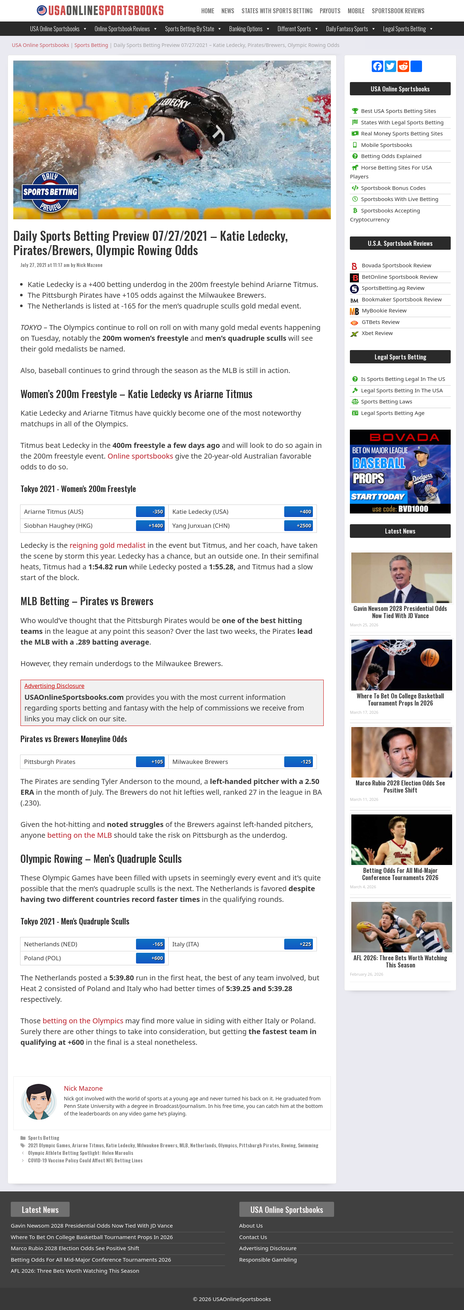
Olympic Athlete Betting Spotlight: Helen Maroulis (80, 1152)
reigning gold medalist (108, 545)
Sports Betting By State (193, 28)
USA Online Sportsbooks (59, 28)
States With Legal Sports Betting (397, 122)
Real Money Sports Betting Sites (396, 133)
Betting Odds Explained (385, 155)
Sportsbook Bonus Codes (388, 187)
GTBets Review (380, 321)
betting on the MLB (79, 835)
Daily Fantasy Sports (351, 28)
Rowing (288, 1145)
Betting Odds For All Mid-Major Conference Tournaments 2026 (400, 874)
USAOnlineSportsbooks (241, 1298)
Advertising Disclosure (268, 1248)
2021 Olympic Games (49, 1145)
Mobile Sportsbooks (381, 144)
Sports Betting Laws (381, 401)
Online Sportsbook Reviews (126, 28)
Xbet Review (377, 332)
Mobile (356, 10)
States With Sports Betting (277, 10)
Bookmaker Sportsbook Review (402, 299)
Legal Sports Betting (408, 28)
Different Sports (298, 28)
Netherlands (203, 1145)
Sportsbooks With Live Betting (394, 198)
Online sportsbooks (140, 456)
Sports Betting (43, 1137)
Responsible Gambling (268, 1259)
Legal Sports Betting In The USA (396, 390)
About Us (251, 1225)
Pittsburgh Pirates (259, 1145)
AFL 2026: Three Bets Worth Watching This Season (400, 961)
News (227, 10)
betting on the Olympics (83, 1020)
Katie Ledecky (120, 1145)
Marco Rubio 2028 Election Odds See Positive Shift (400, 786)
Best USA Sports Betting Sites (393, 110)
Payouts (330, 10)
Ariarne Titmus (88, 1145)
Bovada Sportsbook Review (396, 265)
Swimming (308, 1145)
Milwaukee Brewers (157, 1145)
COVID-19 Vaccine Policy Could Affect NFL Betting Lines (85, 1160)
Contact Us (253, 1236)
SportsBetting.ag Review (393, 287)
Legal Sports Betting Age (387, 412)
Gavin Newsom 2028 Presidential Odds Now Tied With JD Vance (400, 612)
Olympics (227, 1145)
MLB (183, 1145)
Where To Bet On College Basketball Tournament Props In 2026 (400, 699)
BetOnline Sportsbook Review (400, 276)
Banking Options (250, 28)
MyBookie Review (384, 310)
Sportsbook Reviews (398, 10)
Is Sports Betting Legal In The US (397, 378)
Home (207, 10)
